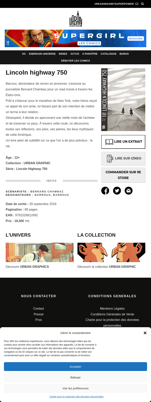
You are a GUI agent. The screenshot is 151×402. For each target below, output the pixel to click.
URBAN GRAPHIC (37, 163)
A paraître (90, 53)
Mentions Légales (112, 308)
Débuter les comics (75, 60)
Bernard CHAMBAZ (47, 191)
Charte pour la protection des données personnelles (76, 396)
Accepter (75, 366)
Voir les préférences (76, 388)
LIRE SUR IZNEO (123, 158)
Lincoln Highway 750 (31, 169)
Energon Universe (42, 53)
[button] (145, 333)
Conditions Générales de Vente (112, 314)
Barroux (43, 194)
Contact (38, 308)
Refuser (75, 377)
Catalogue (108, 53)
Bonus (124, 53)
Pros (38, 319)
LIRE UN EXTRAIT (123, 142)
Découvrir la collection (106, 266)
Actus (74, 53)
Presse (39, 314)
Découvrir (27, 266)
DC (24, 53)
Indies (63, 53)
